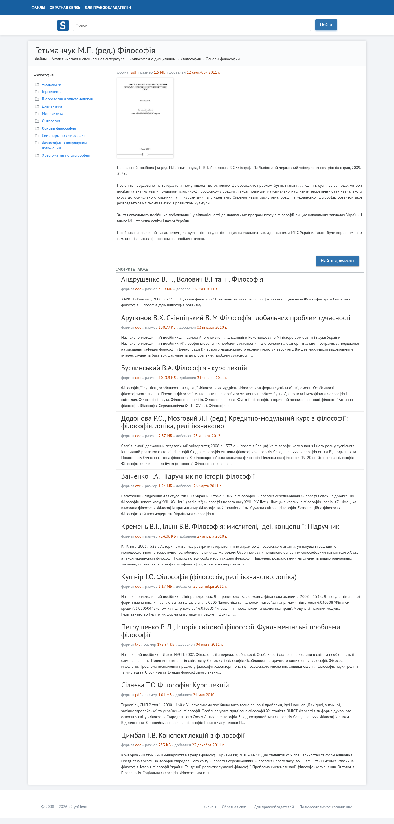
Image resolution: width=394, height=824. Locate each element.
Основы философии (223, 58)
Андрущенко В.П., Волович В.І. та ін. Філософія (192, 279)
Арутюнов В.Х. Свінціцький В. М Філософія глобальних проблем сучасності (236, 317)
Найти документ (337, 261)
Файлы (38, 7)
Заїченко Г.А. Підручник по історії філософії (188, 476)
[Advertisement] (269, 117)
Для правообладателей (108, 7)
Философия (191, 58)
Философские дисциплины (153, 58)
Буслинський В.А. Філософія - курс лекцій (184, 367)
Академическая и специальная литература (88, 58)
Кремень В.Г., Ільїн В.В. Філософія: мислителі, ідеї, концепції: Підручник (230, 526)
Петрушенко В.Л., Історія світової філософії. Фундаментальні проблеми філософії (230, 630)
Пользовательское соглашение (326, 806)
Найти (326, 24)
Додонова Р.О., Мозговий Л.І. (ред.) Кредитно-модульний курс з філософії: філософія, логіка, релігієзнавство (234, 422)
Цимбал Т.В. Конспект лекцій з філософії (183, 735)
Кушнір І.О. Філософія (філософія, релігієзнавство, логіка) (209, 576)
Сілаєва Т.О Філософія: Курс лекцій (175, 684)
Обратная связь (65, 7)
